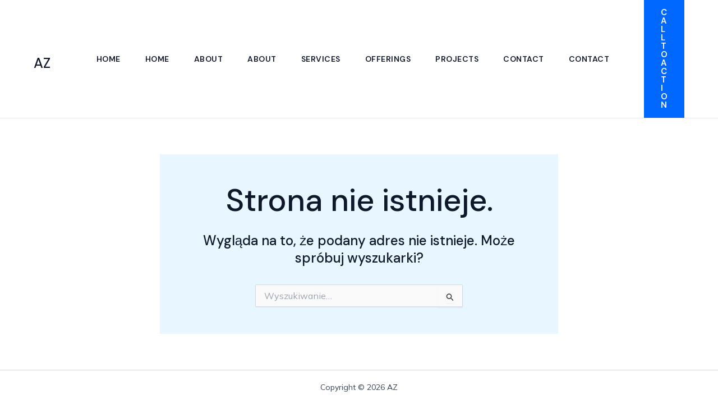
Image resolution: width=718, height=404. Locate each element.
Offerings (388, 59)
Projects (456, 59)
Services (320, 59)
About (208, 59)
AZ (42, 63)
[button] (664, 59)
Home (108, 59)
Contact (523, 59)
